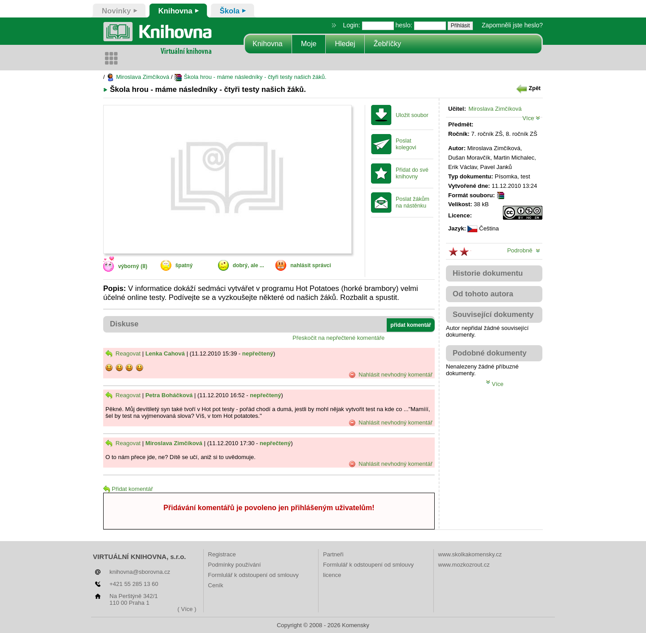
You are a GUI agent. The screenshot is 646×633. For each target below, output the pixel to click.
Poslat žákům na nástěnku (412, 202)
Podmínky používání (234, 564)
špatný (184, 265)
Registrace (222, 554)
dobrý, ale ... (248, 265)
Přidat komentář (128, 489)
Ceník (215, 585)
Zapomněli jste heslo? (512, 25)
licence (332, 575)
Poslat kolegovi (406, 144)
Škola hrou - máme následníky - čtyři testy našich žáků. (250, 77)
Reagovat (122, 353)
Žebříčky (387, 44)
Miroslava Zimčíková (137, 77)
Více (531, 118)
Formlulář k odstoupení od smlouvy (253, 575)
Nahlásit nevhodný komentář (390, 374)
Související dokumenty (493, 314)
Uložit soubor (412, 115)
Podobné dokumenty (490, 353)
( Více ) (187, 609)
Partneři (333, 554)
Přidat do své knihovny (412, 173)
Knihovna (268, 44)
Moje (309, 44)
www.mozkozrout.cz (464, 564)
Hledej (345, 44)
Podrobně (523, 250)
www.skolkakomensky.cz (470, 554)
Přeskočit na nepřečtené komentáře (338, 337)
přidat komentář (410, 325)
